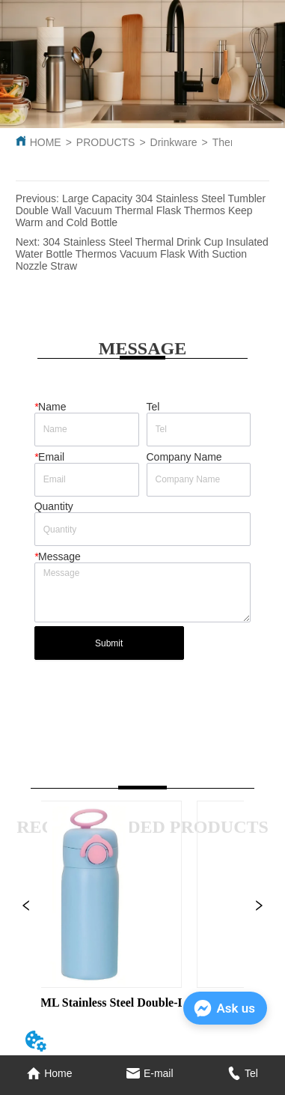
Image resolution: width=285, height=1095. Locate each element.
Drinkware (173, 142)
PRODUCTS (105, 142)
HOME (45, 142)
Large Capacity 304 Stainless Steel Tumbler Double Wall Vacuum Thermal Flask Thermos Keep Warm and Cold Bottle (141, 210)
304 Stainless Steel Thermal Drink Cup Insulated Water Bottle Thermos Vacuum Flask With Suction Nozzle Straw (142, 254)
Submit (109, 643)
